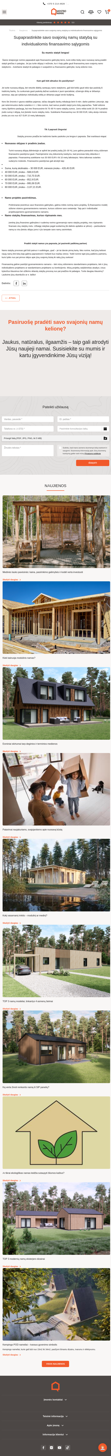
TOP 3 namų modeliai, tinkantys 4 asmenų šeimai (28, 1001)
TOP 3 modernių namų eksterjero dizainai (24, 1259)
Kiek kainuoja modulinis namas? (19, 658)
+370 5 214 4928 (56, 3)
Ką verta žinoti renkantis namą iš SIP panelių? (26, 1087)
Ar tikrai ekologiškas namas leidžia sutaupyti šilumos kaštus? (33, 1173)
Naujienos (23, 30)
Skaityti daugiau (10, 579)
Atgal (12, 298)
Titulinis (12, 30)
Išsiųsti (93, 463)
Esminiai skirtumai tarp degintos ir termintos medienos (30, 743)
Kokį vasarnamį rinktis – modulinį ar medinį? (25, 915)
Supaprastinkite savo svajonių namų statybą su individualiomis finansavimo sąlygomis (67, 30)
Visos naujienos (55, 1364)
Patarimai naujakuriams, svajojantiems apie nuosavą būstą (32, 829)
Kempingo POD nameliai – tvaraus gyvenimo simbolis (30, 1344)
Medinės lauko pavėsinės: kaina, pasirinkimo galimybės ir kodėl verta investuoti (43, 572)
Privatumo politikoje (93, 453)
